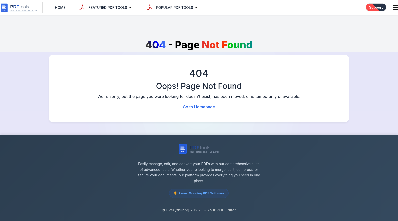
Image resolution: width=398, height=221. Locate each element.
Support (376, 7)
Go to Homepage (199, 106)
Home (60, 7)
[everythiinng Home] (21, 7)
